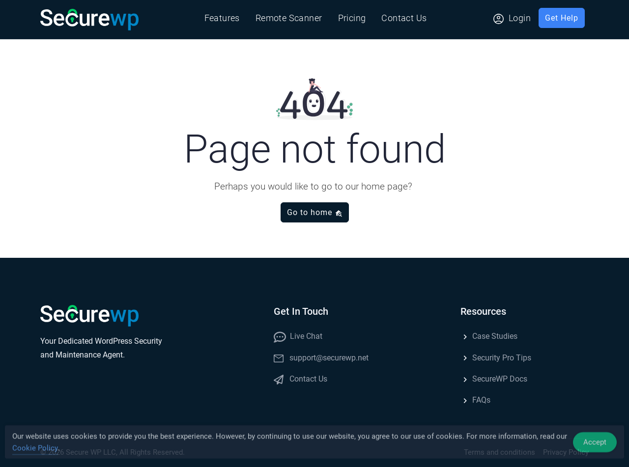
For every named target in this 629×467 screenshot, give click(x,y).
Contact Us (404, 18)
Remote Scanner (289, 18)
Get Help (561, 18)
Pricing (352, 18)
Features (222, 18)
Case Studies (488, 336)
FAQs (475, 400)
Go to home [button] (315, 212)
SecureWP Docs (493, 379)
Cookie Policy (35, 449)
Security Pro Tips (495, 357)
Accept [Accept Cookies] (594, 444)
